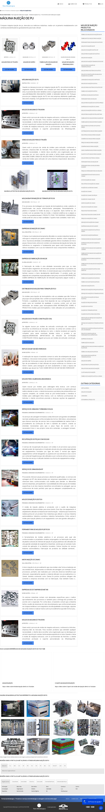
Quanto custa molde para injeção (91, 154)
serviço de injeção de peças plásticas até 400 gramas (92, 329)
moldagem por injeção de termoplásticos (88, 356)
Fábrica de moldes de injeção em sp (91, 34)
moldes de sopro (86, 361)
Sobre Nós (73, 4)
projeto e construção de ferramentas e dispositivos (89, 334)
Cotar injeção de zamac (88, 180)
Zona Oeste (23, 781)
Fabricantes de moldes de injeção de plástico (92, 264)
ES (19, 766)
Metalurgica (85, 388)
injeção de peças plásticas (89, 302)
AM (60, 766)
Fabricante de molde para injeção (91, 38)
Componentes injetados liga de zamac (90, 175)
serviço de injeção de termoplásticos (92, 293)
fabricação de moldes (87, 342)
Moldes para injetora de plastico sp (91, 87)
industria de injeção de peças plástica (90, 297)
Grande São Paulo (49, 781)
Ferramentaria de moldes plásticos (91, 42)
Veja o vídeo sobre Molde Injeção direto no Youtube (18, 686)
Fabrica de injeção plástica (89, 91)
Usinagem (84, 396)
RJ (10, 766)
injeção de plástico (87, 306)
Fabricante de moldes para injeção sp (92, 118)
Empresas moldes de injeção (89, 226)
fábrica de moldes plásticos (89, 352)
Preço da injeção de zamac (89, 218)
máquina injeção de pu (87, 286)
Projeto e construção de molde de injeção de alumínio (91, 75)
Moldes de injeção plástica (89, 83)
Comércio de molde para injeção (90, 139)
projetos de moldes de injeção (90, 368)
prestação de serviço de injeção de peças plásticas (91, 318)
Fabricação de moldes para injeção (19, 14)
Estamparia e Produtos (88, 399)
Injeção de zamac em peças (89, 195)
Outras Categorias (90, 383)
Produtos (87, 4)
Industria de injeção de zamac (90, 184)
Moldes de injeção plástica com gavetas (90, 269)
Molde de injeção (86, 392)
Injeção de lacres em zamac (89, 187)
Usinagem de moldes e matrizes (90, 79)
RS (36, 766)
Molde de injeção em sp (34, 14)
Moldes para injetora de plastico (91, 70)
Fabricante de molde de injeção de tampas (91, 248)
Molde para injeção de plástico (90, 54)
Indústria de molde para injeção (90, 135)
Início (60, 4)
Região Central (5, 781)
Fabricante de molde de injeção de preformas (91, 253)
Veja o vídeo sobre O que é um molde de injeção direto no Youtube (75, 686)
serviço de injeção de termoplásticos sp (92, 323)
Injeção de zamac (86, 191)
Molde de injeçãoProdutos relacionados (89, 27)
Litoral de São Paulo (62, 781)
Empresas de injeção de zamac (90, 106)
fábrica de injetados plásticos (90, 282)
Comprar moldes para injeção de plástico (91, 259)
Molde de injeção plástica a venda (91, 110)
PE (40, 766)
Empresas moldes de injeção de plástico (90, 243)
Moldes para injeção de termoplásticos (88, 66)
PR (27, 766)
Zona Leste (39, 781)
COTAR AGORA (9, 69)
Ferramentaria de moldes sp (89, 162)
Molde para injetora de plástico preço (90, 126)
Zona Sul (31, 781)
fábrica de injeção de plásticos (90, 278)
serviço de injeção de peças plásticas (92, 289)
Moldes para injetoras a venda (90, 158)
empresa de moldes (87, 339)
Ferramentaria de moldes (89, 99)
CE (49, 766)
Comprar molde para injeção (89, 146)
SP (23, 766)
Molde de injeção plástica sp (89, 50)
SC (32, 766)
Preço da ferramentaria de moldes (91, 171)
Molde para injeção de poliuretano (91, 114)
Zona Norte (15, 781)
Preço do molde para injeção (89, 142)
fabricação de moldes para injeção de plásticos (92, 347)
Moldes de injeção (86, 57)
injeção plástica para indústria (90, 314)
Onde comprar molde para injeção (91, 150)
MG (15, 766)
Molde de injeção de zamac (89, 207)
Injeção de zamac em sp (88, 199)
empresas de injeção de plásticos (91, 274)
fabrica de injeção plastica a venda (91, 376)
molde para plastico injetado (90, 364)
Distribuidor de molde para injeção (91, 131)
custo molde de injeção (88, 372)
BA (45, 766)
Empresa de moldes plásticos (89, 95)
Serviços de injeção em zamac (90, 222)
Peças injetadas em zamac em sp (90, 214)
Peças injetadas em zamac (89, 211)
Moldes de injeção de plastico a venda (90, 230)
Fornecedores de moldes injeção (91, 239)
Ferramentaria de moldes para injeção (50, 14)
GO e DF (55, 766)
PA (65, 766)
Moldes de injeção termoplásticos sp (92, 61)
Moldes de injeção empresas (89, 235)
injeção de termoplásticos (89, 310)
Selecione (4, 766)
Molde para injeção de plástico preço (92, 103)
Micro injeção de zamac (88, 203)
